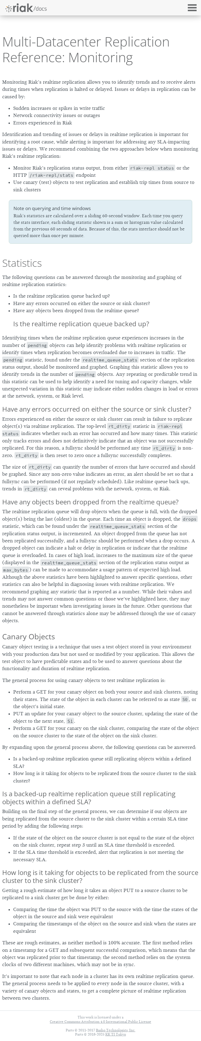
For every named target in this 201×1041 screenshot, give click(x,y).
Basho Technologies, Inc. (115, 1030)
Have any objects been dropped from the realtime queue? (90, 501)
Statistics (22, 263)
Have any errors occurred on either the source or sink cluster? (96, 409)
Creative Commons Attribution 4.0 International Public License (100, 1022)
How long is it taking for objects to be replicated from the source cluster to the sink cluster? (100, 876)
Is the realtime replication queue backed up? (81, 323)
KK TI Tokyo (115, 1034)
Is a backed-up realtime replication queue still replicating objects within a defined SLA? (88, 797)
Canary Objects (28, 636)
